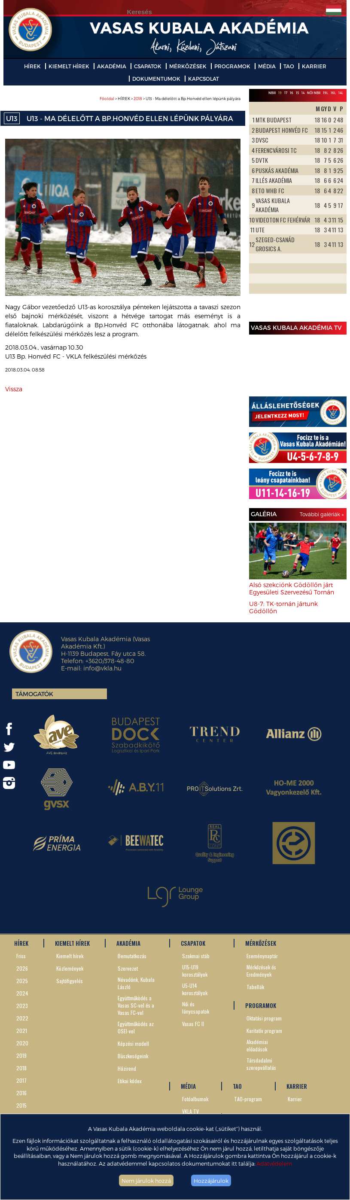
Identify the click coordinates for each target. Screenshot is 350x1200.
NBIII (272, 92)
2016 (21, 1092)
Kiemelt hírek (69, 955)
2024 (22, 993)
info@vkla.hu (102, 668)
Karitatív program (264, 1030)
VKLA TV (190, 1111)
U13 (12, 118)
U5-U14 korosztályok (194, 989)
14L (340, 92)
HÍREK (32, 66)
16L (333, 92)
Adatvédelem (274, 1163)
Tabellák (255, 986)
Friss (21, 955)
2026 (22, 968)
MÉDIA (267, 66)
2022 (22, 1018)
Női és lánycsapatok (195, 1007)
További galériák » (322, 514)
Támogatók (34, 693)
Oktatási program (264, 1018)
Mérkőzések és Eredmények (261, 970)
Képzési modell (133, 1043)
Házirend (127, 1068)
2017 (21, 1080)
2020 (22, 1043)
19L (325, 92)
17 (285, 92)
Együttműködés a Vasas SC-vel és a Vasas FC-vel (136, 1005)
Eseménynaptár (262, 955)
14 (302, 92)
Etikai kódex (130, 1080)
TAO (288, 66)
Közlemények (69, 968)
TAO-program (248, 1099)
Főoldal (107, 98)
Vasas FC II (193, 1023)
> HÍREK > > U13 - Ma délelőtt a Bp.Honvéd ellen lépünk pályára (170, 98)
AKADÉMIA (111, 66)
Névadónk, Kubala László (136, 983)
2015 (21, 1105)
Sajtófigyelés (69, 980)
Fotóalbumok (195, 1099)
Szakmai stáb (196, 955)
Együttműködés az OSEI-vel (136, 1027)
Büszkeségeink (133, 1056)
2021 (21, 1030)
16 (291, 92)
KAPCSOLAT (203, 79)
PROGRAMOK (232, 66)
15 (297, 92)
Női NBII (313, 92)
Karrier (295, 1099)
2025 (22, 980)
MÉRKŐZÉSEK (188, 66)
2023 (22, 1005)
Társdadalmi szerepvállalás (261, 1064)
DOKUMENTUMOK (156, 79)
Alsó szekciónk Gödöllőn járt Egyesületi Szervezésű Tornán (291, 588)
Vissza (13, 389)
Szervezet (128, 968)
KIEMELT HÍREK (69, 66)
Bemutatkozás (132, 955)
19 (280, 92)
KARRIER (314, 66)
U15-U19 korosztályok (194, 970)
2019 (21, 1055)
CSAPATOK (147, 66)
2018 (138, 98)
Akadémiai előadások (257, 1045)
